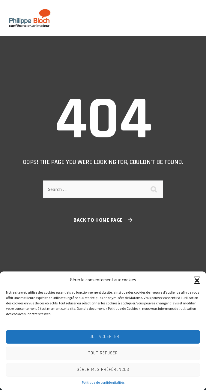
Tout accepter (103, 336)
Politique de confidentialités (103, 382)
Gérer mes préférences (103, 369)
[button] (197, 280)
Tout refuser (103, 353)
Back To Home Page (98, 220)
